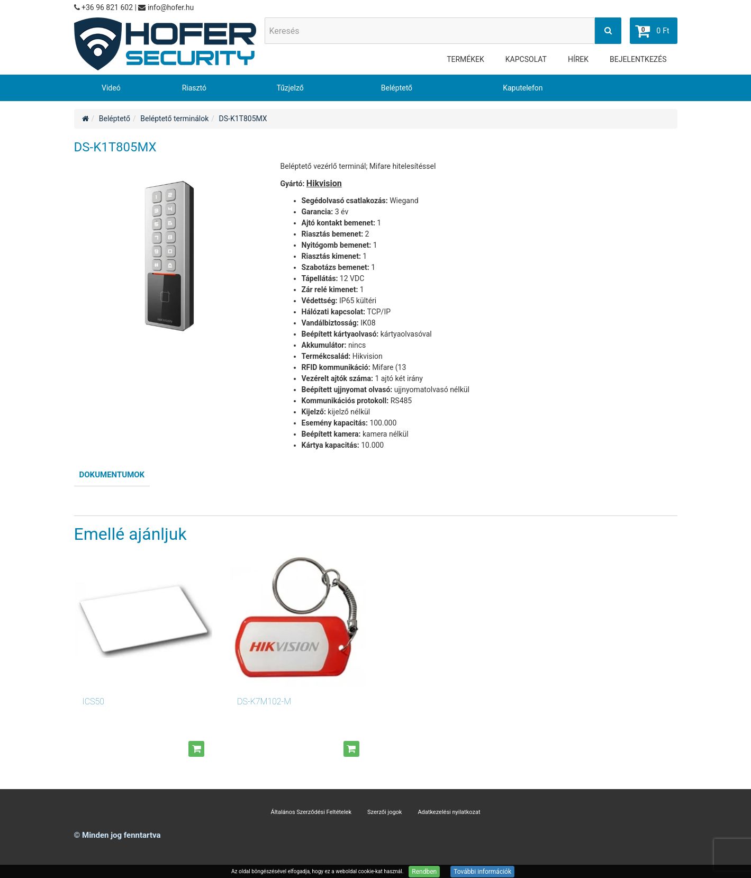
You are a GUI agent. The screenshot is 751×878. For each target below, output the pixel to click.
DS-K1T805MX (243, 118)
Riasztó (194, 88)
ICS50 (94, 701)
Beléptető (396, 88)
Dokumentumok (112, 474)
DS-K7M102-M (264, 701)
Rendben (424, 871)
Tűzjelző (289, 88)
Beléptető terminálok (174, 118)
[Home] (85, 118)
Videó (111, 88)
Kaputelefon (522, 88)
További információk (482, 871)
